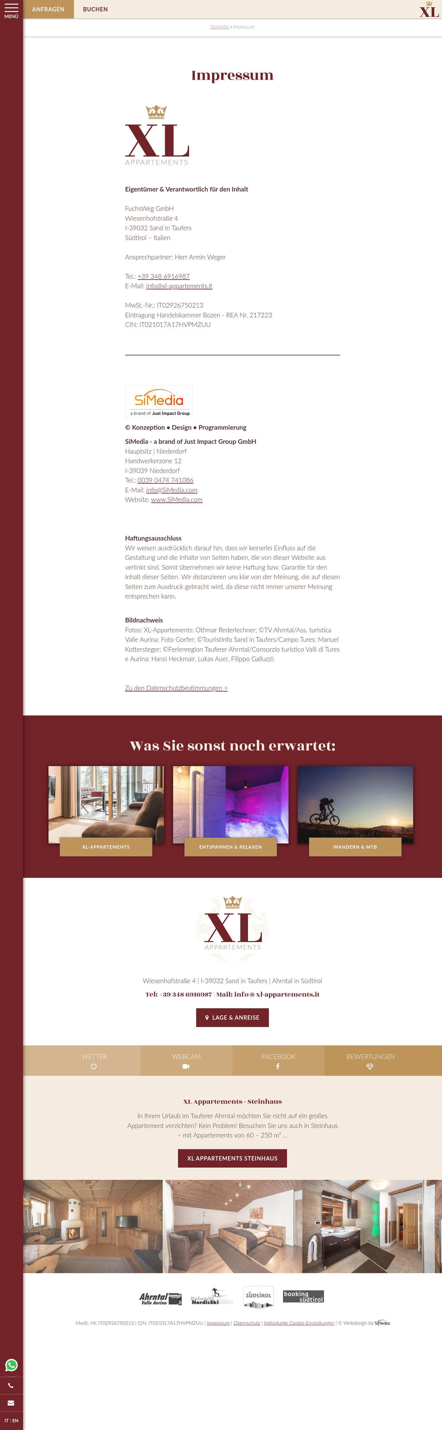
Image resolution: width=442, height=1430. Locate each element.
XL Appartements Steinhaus (232, 1158)
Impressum (218, 1323)
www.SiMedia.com (177, 499)
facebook (279, 1061)
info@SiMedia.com (171, 490)
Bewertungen (371, 1061)
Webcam (187, 1061)
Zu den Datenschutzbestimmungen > (176, 688)
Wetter (94, 1061)
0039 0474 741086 (165, 480)
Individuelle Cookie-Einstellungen (299, 1323)
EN (15, 1420)
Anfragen (48, 9)
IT (7, 1420)
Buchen (95, 9)
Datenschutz (247, 1323)
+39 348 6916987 (164, 276)
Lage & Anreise (232, 1017)
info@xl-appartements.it (179, 285)
